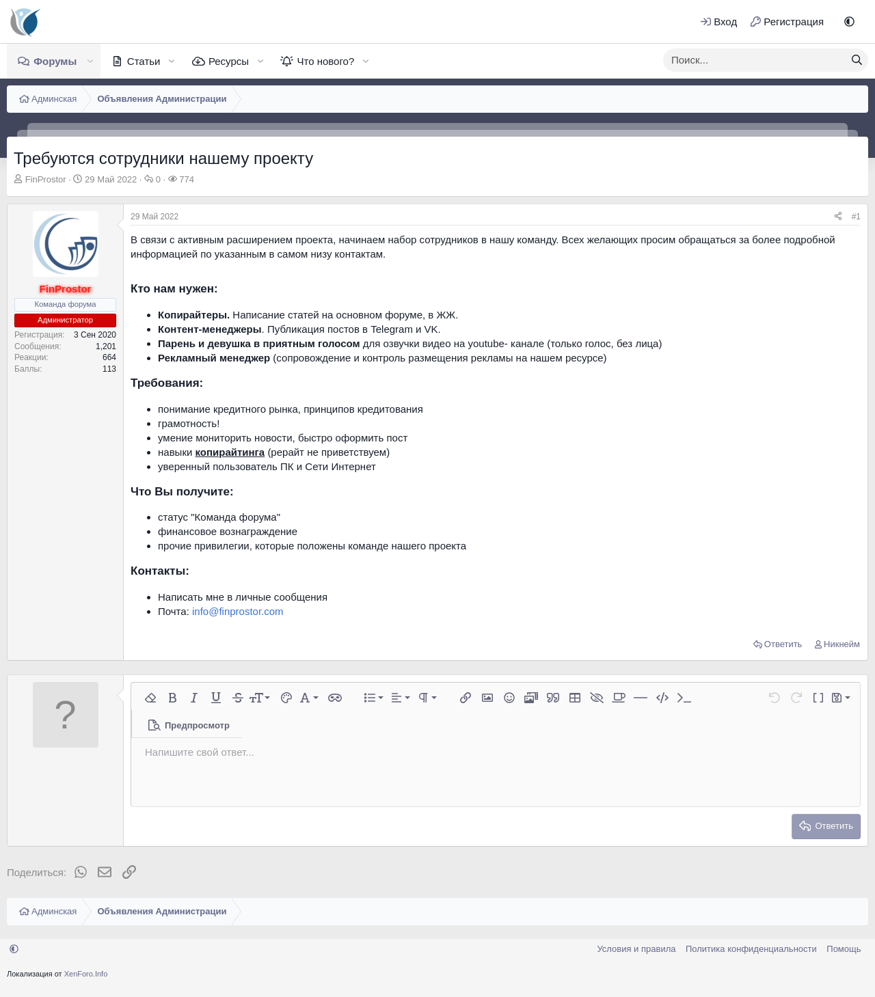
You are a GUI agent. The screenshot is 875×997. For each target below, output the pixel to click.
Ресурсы (228, 61)
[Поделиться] (838, 217)
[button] (849, 21)
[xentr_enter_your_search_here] (755, 60)
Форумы (55, 61)
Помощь (843, 949)
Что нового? (325, 61)
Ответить (783, 644)
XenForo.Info (86, 974)
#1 (856, 216)
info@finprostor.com (238, 611)
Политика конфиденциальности (751, 949)
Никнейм (842, 644)
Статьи (144, 61)
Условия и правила (636, 949)
